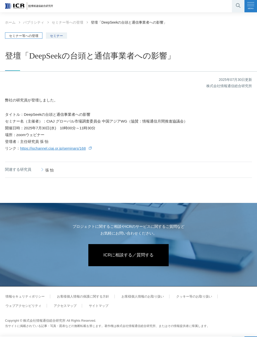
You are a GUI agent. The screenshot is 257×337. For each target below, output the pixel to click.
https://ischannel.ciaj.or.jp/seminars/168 (53, 148)
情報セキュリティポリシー (24, 297)
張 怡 (49, 170)
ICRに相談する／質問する (128, 255)
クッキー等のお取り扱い (190, 297)
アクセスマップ (63, 306)
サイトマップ (96, 306)
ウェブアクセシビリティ (23, 306)
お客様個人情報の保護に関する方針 (81, 297)
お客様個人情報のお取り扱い (140, 297)
